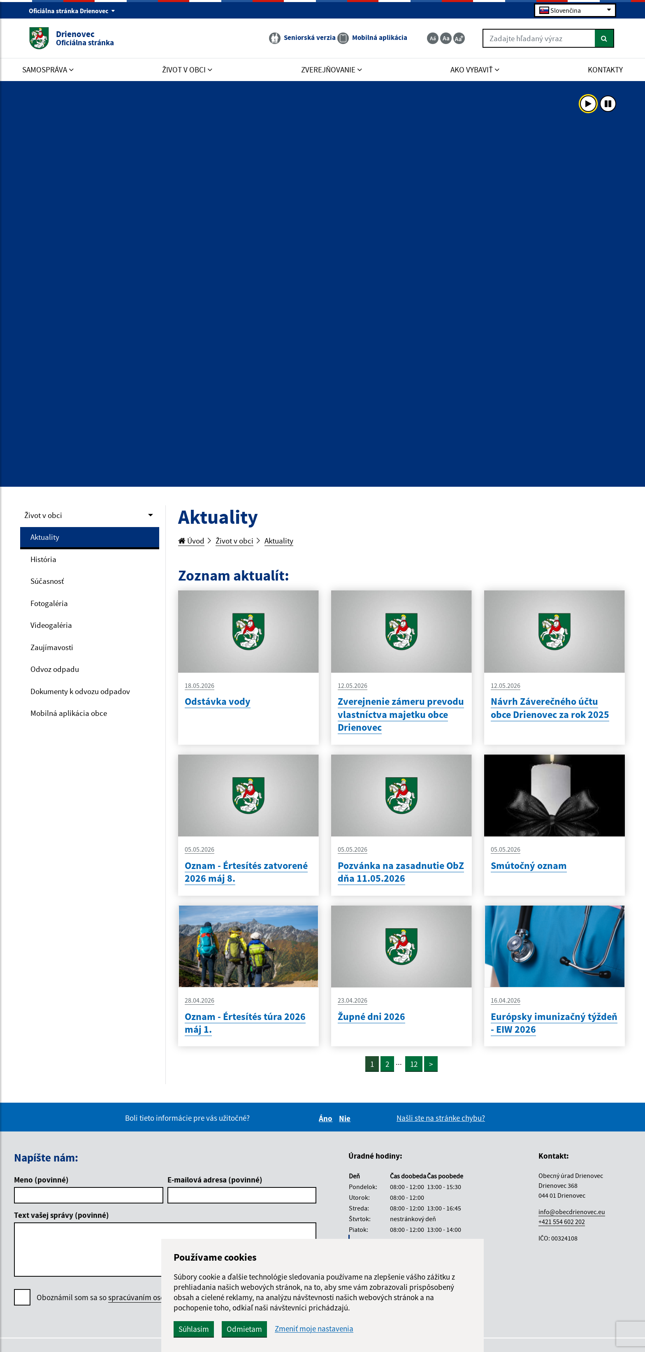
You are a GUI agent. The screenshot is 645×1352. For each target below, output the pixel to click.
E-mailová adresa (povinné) (214, 1180)
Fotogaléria (49, 603)
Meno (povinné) (41, 1180)
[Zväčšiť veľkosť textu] (459, 38)
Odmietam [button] (244, 1329)
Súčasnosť (47, 581)
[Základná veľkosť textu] (446, 38)
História (43, 559)
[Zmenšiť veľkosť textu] (433, 38)
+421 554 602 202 (561, 1221)
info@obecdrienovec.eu (571, 1212)
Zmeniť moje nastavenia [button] (314, 1329)
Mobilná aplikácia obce (68, 713)
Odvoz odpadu (54, 669)
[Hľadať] (604, 38)
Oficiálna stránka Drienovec (72, 11)
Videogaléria (51, 625)
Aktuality (44, 537)
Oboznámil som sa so (127, 1297)
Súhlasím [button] (194, 1329)
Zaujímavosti (51, 647)
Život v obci (43, 515)
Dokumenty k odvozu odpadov (80, 691)
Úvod (191, 541)
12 (414, 1064)
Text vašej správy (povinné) (61, 1215)
